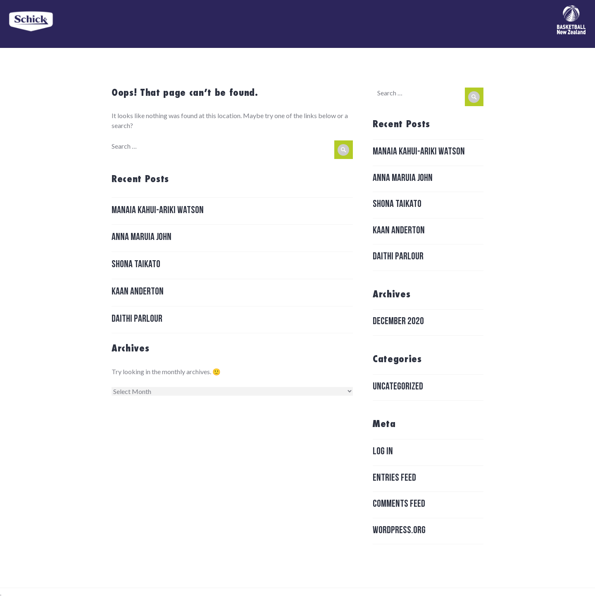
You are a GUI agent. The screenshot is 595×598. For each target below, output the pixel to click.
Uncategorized (398, 387)
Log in (383, 452)
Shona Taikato (136, 265)
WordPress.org (399, 531)
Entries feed (394, 479)
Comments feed (399, 505)
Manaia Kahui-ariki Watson (158, 211)
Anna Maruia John (141, 238)
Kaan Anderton (138, 292)
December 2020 (398, 322)
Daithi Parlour (137, 320)
